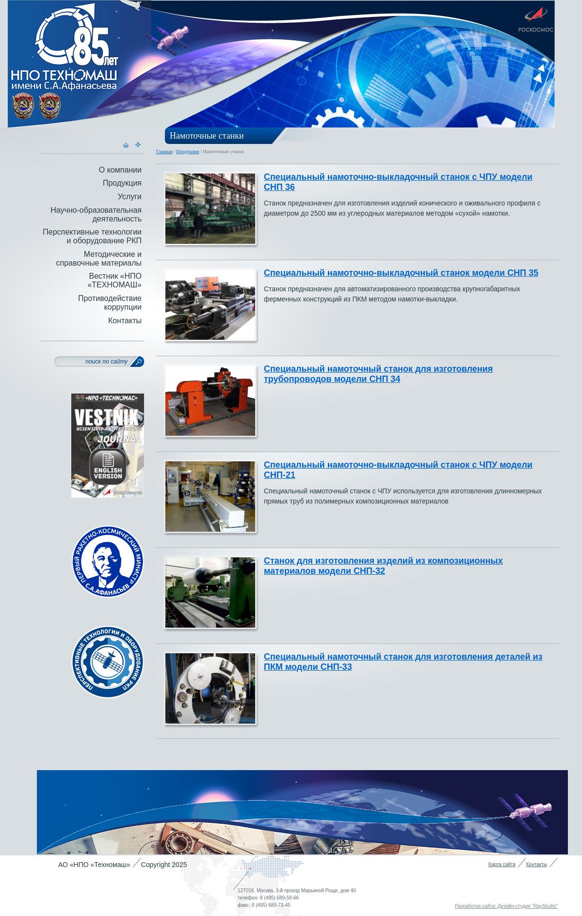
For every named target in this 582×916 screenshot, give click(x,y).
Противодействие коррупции (110, 302)
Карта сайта (502, 864)
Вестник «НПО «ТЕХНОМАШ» (114, 280)
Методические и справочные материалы (99, 258)
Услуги (130, 196)
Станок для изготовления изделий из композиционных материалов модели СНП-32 (383, 566)
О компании (120, 170)
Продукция (187, 151)
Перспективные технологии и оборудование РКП (92, 236)
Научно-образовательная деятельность (96, 214)
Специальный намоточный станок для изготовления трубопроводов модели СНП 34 (378, 374)
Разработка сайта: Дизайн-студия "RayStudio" (506, 906)
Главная (164, 151)
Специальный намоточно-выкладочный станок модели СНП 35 (401, 273)
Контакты (125, 320)
